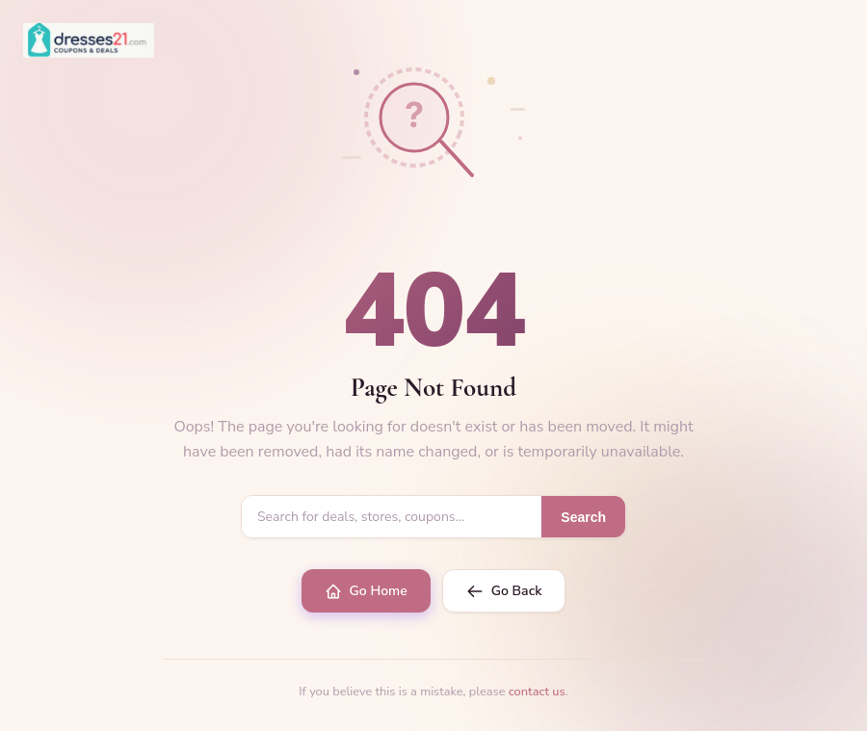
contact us (537, 691)
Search (583, 517)
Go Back (504, 591)
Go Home (366, 591)
